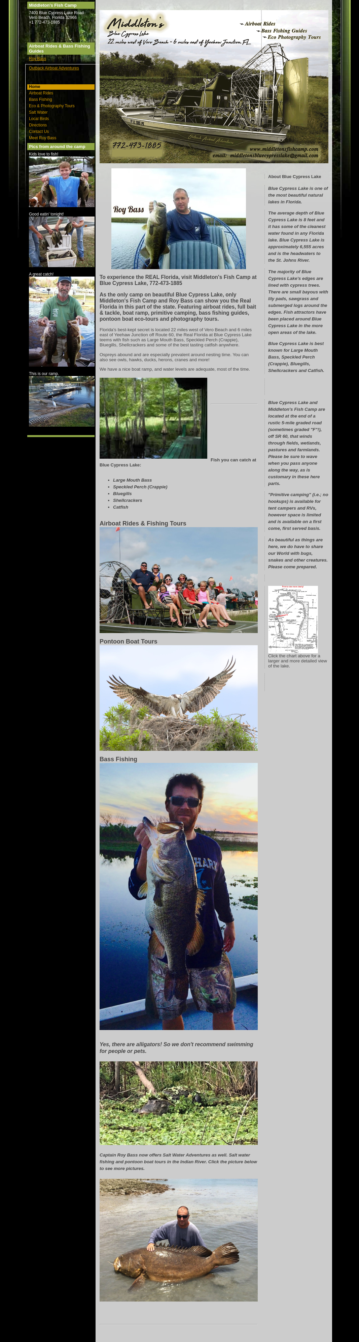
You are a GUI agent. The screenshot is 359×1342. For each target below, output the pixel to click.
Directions (38, 125)
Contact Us (39, 131)
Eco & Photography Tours (52, 106)
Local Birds (39, 118)
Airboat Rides (41, 93)
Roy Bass (37, 58)
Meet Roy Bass (42, 138)
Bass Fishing (40, 99)
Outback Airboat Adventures (54, 68)
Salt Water (38, 112)
